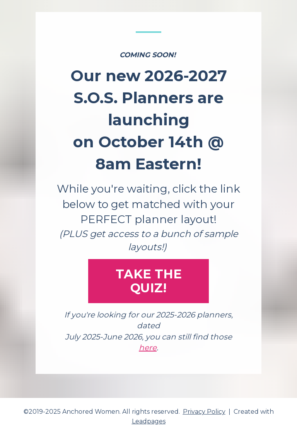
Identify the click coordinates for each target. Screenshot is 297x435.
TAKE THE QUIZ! (149, 280)
